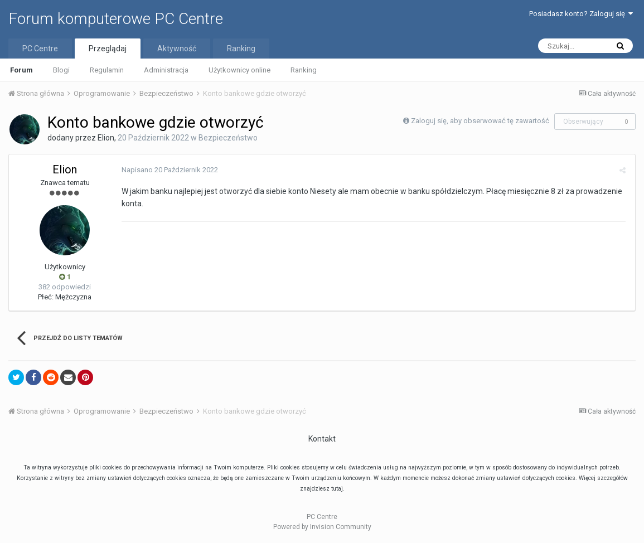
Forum (21, 70)
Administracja (166, 70)
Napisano (168, 170)
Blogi (61, 70)
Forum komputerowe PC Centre (115, 18)
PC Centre (40, 48)
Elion (106, 137)
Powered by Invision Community (322, 527)
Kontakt (322, 438)
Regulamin (107, 70)
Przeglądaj (108, 48)
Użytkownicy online (239, 70)
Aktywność (176, 48)
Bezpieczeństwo (228, 137)
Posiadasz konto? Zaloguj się (581, 13)
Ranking (303, 70)
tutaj (337, 488)
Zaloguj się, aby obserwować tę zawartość (480, 121)
